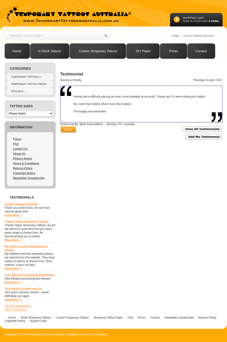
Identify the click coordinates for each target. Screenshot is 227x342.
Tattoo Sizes (21, 106)
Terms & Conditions (26, 163)
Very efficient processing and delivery (29, 275)
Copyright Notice (24, 173)
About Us (19, 153)
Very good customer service (23, 288)
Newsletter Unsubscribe (29, 178)
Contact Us (20, 148)
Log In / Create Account (198, 36)
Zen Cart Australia (95, 334)
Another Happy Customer (21, 204)
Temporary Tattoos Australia (47, 334)
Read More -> (13, 215)
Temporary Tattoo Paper (29, 84)
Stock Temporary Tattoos (36, 317)
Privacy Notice (22, 158)
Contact (155, 317)
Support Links (38, 320)
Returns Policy (22, 168)
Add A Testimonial (16, 309)
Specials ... (18, 91)
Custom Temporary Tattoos (72, 317)
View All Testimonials (17, 306)
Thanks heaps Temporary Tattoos (27, 221)
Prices (17, 139)
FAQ (16, 144)
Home (175, 36)
